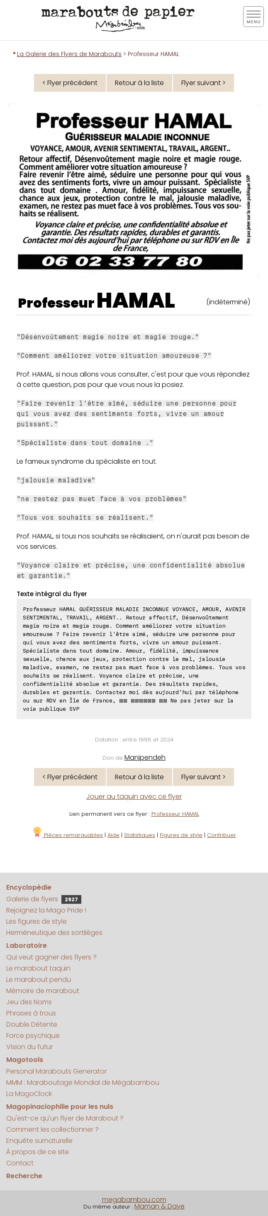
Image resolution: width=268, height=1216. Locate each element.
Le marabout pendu (38, 979)
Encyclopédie (28, 887)
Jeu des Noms (29, 1002)
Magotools (24, 1059)
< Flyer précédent (69, 83)
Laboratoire (26, 945)
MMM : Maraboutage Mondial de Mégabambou (82, 1082)
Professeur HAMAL (175, 814)
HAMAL (136, 300)
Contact (20, 1163)
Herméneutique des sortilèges (54, 932)
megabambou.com (134, 1199)
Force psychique (33, 1035)
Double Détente (31, 1024)
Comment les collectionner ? (52, 1129)
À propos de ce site (37, 1152)
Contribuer (221, 835)
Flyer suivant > (203, 83)
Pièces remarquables (67, 835)
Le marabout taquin (38, 968)
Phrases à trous (31, 1013)
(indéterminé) (228, 302)
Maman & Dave (159, 1206)
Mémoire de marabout (42, 991)
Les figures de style (36, 921)
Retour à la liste (139, 83)
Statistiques (139, 835)
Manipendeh (145, 757)
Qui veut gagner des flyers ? (51, 957)
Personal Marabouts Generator (56, 1071)
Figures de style (181, 835)
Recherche (24, 1176)
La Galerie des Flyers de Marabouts (69, 54)
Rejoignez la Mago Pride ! (46, 910)
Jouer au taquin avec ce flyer (134, 796)
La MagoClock (29, 1094)
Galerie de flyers (43, 899)
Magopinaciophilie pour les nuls (59, 1106)
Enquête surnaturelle (39, 1140)
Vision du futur (29, 1047)
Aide (113, 835)
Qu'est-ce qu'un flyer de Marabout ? (65, 1118)
